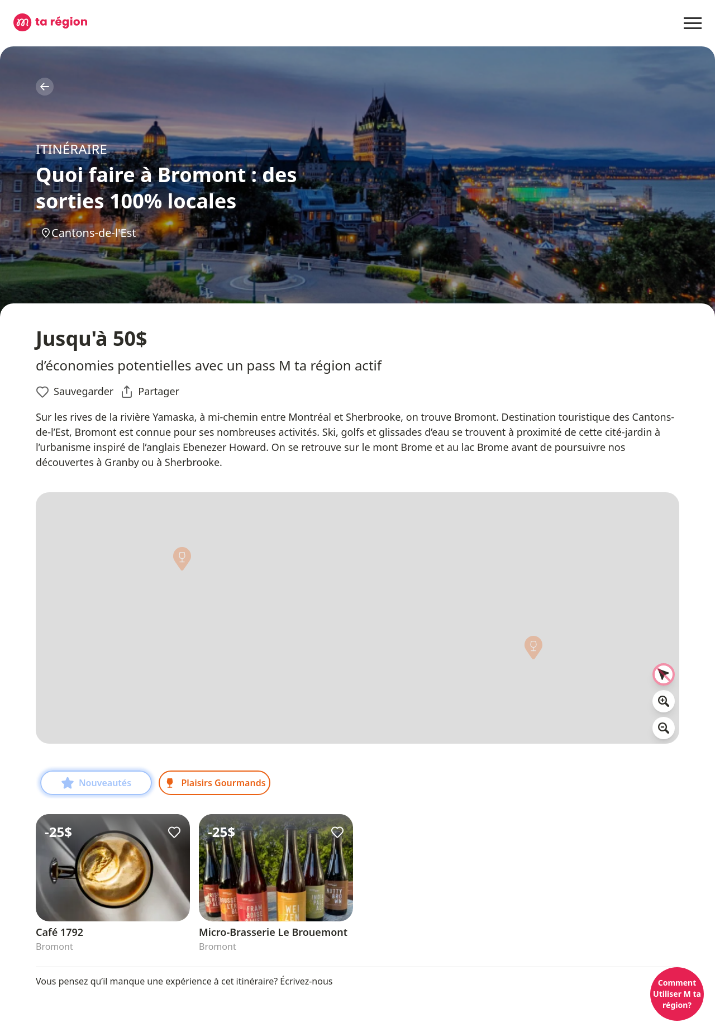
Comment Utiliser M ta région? (677, 993)
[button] (533, 650)
